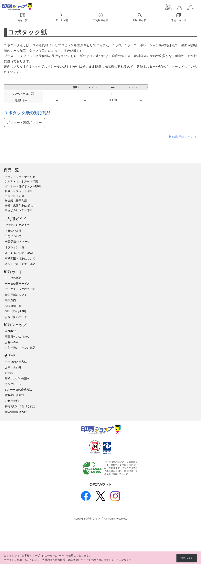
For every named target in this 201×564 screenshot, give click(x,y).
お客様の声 (12, 342)
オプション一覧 (14, 247)
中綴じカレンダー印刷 (18, 210)
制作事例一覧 (13, 305)
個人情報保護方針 (16, 411)
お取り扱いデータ (16, 317)
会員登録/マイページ (17, 241)
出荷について (13, 236)
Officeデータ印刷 (15, 311)
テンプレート (13, 384)
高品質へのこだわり (17, 336)
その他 (9, 356)
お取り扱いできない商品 (20, 347)
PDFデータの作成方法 (18, 389)
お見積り (10, 372)
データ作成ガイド (16, 277)
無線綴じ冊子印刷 (16, 200)
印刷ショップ (15, 325)
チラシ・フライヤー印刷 (20, 176)
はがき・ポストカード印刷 (21, 181)
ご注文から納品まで (17, 225)
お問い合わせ (13, 367)
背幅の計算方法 (14, 395)
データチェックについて (20, 289)
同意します (186, 558)
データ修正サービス (17, 283)
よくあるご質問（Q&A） (20, 252)
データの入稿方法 (16, 361)
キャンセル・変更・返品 (20, 264)
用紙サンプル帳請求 (17, 378)
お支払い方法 (13, 230)
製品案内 (10, 300)
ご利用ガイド (15, 219)
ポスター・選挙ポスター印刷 (23, 186)
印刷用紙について (184, 137)
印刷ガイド (13, 272)
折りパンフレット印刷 (18, 191)
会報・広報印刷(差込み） (20, 205)
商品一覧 (11, 170)
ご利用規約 (12, 400)
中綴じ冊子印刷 (14, 196)
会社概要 (10, 331)
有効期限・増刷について (20, 258)
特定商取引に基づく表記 (20, 406)
